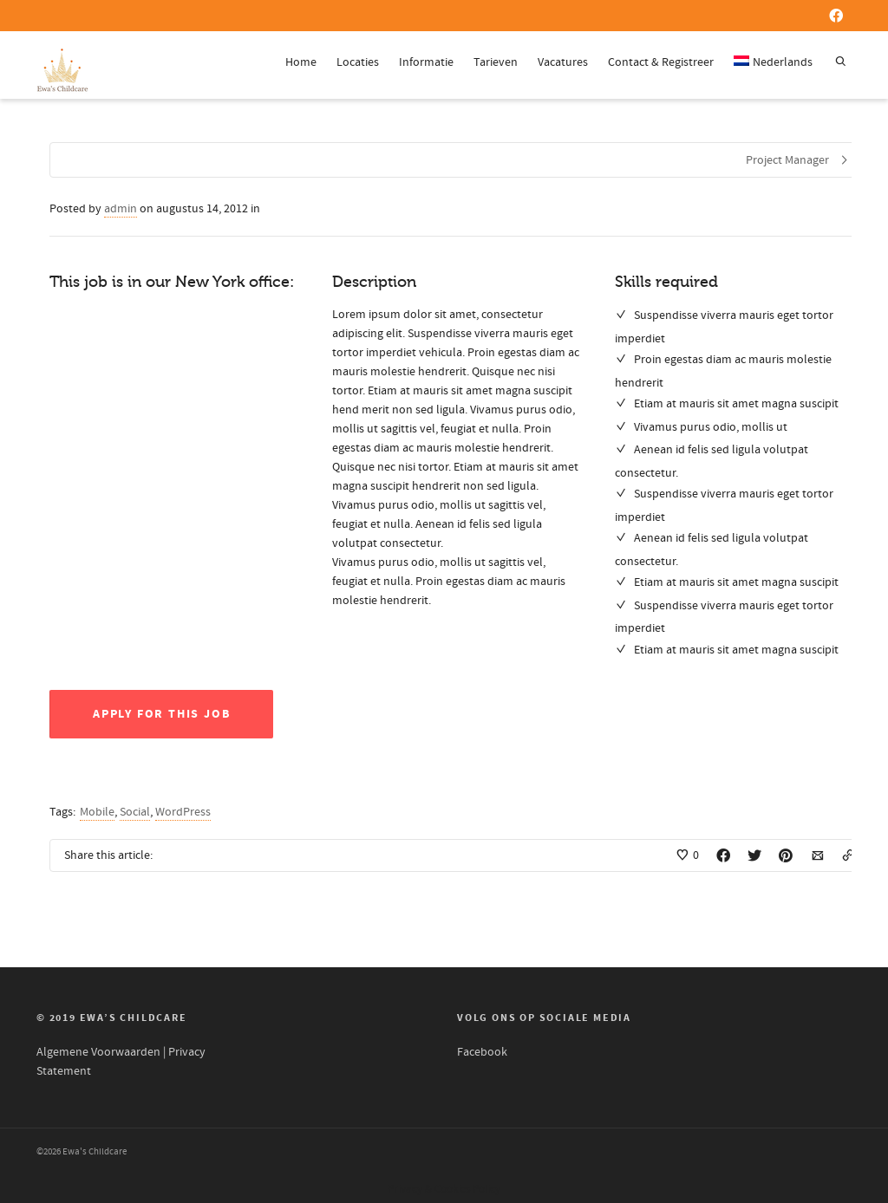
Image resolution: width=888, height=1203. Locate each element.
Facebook (482, 1052)
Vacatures (563, 62)
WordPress (183, 812)
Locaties (357, 62)
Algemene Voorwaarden (98, 1052)
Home (301, 62)
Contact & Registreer (661, 62)
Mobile (97, 812)
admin (120, 209)
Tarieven (495, 62)
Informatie (426, 62)
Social (135, 812)
